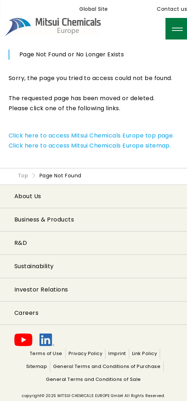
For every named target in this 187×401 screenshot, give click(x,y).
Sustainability (34, 266)
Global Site (93, 9)
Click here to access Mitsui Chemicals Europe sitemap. (90, 145)
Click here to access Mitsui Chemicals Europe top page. (91, 135)
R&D (20, 243)
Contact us (172, 9)
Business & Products (44, 219)
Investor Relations (41, 289)
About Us (27, 196)
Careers (26, 313)
